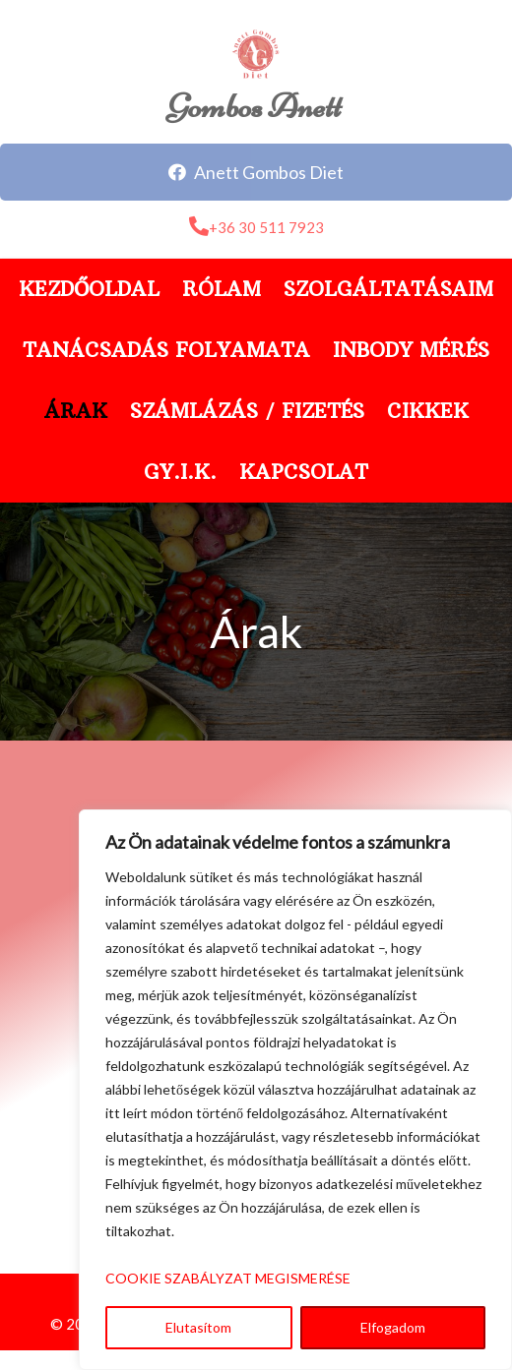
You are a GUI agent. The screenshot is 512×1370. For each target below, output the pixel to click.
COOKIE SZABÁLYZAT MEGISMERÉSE (228, 1278)
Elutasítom (198, 1327)
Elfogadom (392, 1327)
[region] (295, 1089)
